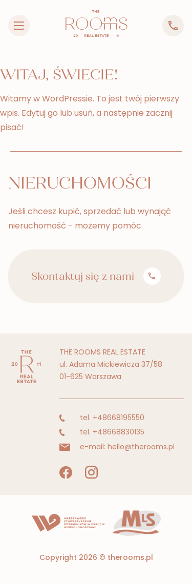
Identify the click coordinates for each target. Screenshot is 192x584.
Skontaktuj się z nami (95, 276)
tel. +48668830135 (101, 432)
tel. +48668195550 (101, 417)
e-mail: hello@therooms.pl (117, 447)
